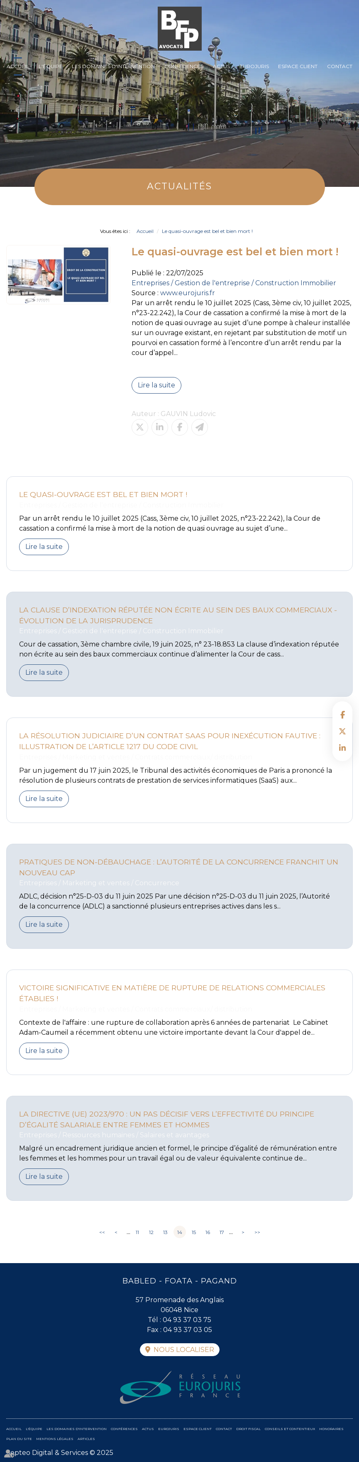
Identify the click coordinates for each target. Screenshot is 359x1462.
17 (222, 1232)
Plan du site (19, 1439)
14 (179, 1232)
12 (151, 1232)
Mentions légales (54, 1439)
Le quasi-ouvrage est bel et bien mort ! (207, 231)
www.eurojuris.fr (187, 293)
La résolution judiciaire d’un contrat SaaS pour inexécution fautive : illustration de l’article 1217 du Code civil (169, 741)
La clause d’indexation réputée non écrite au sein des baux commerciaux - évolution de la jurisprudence (178, 615)
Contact (339, 66)
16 (207, 1232)
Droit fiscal (248, 1429)
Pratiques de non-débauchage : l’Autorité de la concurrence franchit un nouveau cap (178, 867)
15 (194, 1232)
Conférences (183, 66)
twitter (342, 731)
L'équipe (51, 66)
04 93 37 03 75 (187, 1320)
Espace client (297, 66)
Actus (221, 66)
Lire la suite (156, 385)
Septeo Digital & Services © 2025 (59, 1453)
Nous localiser (184, 1350)
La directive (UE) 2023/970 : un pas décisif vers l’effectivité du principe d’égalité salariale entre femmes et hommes (166, 1119)
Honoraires (331, 1429)
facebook (342, 714)
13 (165, 1232)
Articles (86, 1439)
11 (137, 1232)
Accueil (18, 66)
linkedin (342, 747)
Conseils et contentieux (290, 1429)
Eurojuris (254, 66)
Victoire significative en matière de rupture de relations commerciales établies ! (172, 993)
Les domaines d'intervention (113, 66)
